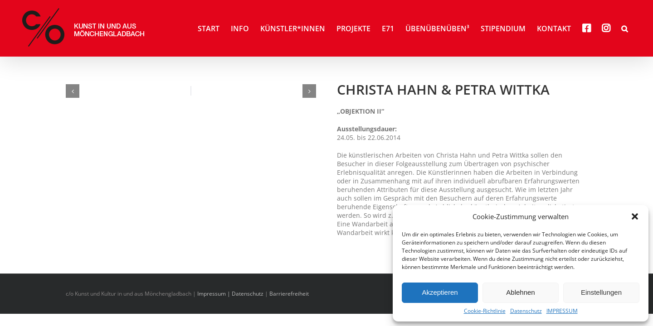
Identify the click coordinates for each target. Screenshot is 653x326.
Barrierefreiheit (289, 293)
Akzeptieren (440, 292)
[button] (634, 216)
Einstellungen (601, 292)
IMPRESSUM (562, 311)
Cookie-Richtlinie (485, 311)
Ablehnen (520, 292)
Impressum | (214, 293)
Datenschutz (526, 311)
